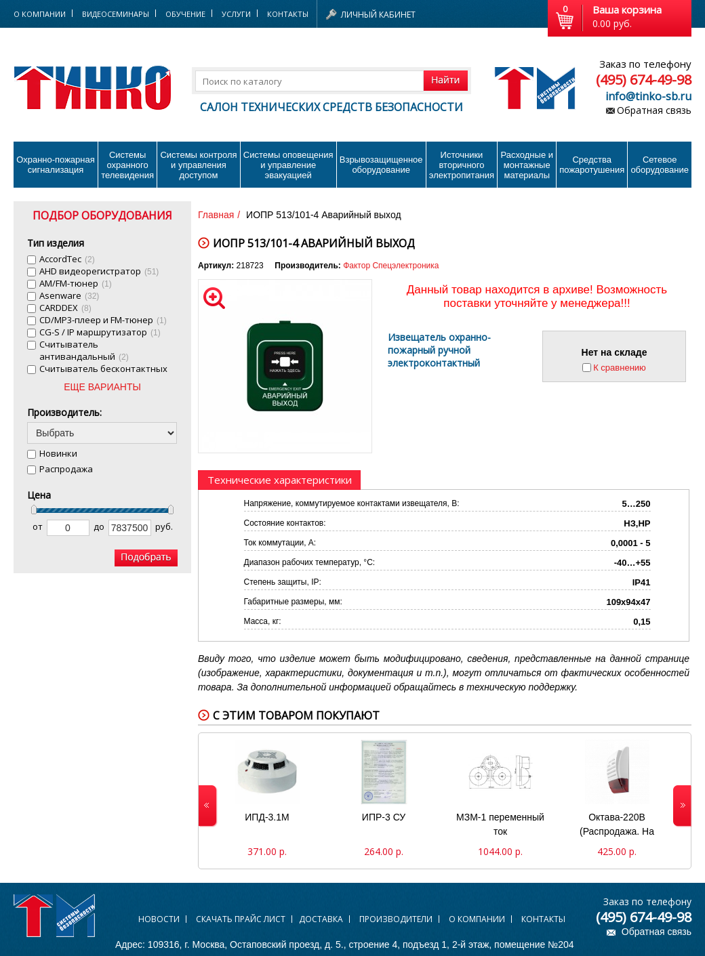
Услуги (236, 14)
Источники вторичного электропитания (461, 165)
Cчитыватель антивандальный (84, 350)
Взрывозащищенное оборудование (381, 164)
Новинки (58, 453)
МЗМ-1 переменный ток (500, 824)
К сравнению (619, 367)
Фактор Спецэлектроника (391, 265)
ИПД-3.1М (267, 817)
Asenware (69, 295)
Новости (159, 919)
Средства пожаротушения (591, 164)
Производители (395, 919)
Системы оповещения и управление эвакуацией (288, 165)
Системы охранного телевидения (127, 165)
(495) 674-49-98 (643, 79)
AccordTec (67, 259)
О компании (477, 919)
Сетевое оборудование (659, 164)
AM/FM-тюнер (75, 283)
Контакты (287, 14)
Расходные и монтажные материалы (527, 165)
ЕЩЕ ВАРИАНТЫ (102, 386)
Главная (216, 214)
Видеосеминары (115, 14)
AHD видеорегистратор (99, 271)
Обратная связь (654, 110)
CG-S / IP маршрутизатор (100, 332)
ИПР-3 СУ (383, 817)
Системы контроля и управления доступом (198, 165)
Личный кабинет (378, 14)
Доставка (321, 919)
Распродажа (66, 469)
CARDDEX (65, 308)
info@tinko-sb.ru (648, 96)
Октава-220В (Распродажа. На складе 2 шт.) (617, 826)
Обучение (185, 14)
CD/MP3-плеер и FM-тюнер (103, 320)
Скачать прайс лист (240, 919)
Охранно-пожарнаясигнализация (55, 164)
